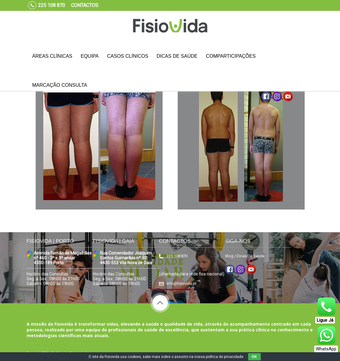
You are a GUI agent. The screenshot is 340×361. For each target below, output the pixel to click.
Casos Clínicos (127, 56)
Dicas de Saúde (177, 56)
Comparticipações (230, 56)
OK (254, 357)
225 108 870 (177, 256)
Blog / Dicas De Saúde (244, 256)
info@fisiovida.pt (181, 283)
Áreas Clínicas (52, 56)
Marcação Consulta (59, 85)
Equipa (90, 56)
